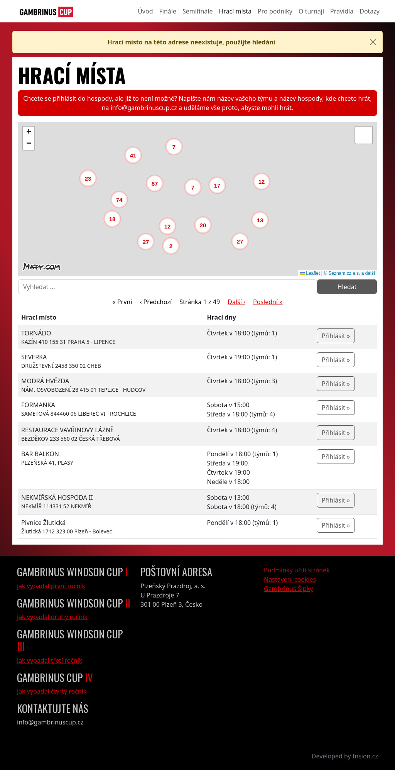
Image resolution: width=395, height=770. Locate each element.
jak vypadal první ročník (51, 586)
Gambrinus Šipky (288, 588)
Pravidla (341, 11)
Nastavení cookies (290, 579)
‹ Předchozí (156, 302)
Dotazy (370, 11)
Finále (167, 11)
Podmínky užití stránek (297, 570)
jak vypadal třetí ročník (49, 660)
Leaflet (310, 273)
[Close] (373, 42)
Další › (236, 302)
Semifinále (197, 11)
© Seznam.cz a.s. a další (349, 273)
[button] (172, 247)
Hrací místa (235, 11)
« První (122, 302)
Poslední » (267, 302)
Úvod (145, 11)
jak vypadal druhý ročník (52, 617)
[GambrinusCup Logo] (46, 11)
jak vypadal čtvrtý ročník (52, 691)
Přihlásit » (336, 336)
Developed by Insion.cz (345, 756)
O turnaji (311, 11)
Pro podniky (275, 11)
